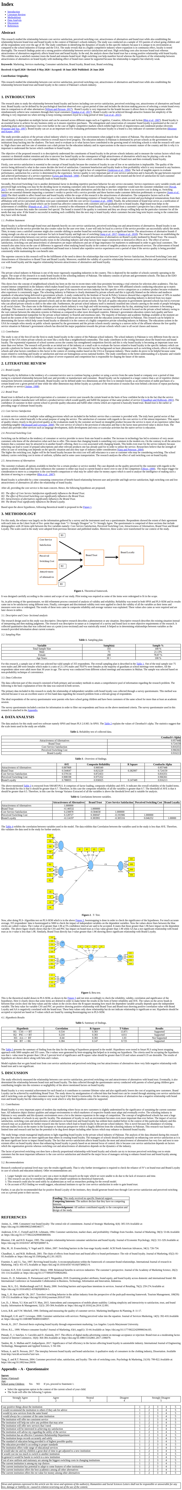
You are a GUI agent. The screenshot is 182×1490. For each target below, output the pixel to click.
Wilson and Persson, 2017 (59, 109)
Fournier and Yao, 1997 (14, 128)
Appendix (32, 710)
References (13, 25)
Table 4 (9, 826)
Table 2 (108, 723)
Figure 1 (87, 507)
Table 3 (27, 785)
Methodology (14, 17)
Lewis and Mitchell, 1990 (65, 175)
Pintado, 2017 (39, 206)
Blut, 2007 (152, 120)
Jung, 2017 (108, 234)
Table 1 (140, 663)
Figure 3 (72, 998)
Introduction (14, 11)
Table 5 (9, 1049)
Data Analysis (14, 20)
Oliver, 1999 (148, 468)
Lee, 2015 (112, 115)
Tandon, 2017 (81, 112)
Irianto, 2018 (127, 234)
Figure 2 (79, 920)
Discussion (13, 23)
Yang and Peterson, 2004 (130, 449)
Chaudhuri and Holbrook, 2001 (157, 400)
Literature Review (17, 14)
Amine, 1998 (31, 386)
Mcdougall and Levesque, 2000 (38, 424)
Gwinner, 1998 (101, 201)
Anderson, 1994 (119, 170)
